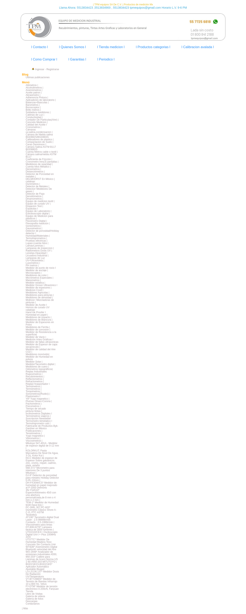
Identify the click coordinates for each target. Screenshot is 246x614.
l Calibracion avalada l (197, 47)
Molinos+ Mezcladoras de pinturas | (40, 301)
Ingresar (39, 69)
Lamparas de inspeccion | (40, 248)
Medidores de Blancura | (39, 319)
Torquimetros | (33, 391)
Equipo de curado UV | (38, 203)
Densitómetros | (34, 196)
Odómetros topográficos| (39, 369)
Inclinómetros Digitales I (39, 413)
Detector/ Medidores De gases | (39, 190)
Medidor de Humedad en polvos (39, 358)
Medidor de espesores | (39, 287)
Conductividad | (34, 117)
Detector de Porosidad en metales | (40, 175)
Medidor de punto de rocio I (41, 267)
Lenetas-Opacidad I (36, 253)
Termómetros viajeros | (38, 416)
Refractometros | (35, 381)
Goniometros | (33, 225)
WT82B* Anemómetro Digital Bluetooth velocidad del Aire (41, 548)
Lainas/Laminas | (35, 245)
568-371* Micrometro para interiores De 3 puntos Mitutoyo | (40, 470)
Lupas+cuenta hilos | (37, 243)
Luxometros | (33, 263)
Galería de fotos (34, 598)
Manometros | (33, 280)
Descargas (32, 601)
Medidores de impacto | (39, 317)
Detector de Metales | (37, 186)
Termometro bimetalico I (39, 421)
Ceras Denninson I (36, 144)
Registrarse (52, 69)
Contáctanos (33, 603)
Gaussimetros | (34, 228)
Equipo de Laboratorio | (39, 211)
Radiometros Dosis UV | (39, 250)
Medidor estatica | (35, 282)
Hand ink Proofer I (36, 312)
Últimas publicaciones (38, 77)
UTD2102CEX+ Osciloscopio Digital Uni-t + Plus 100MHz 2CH (42, 534)
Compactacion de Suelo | (39, 142)
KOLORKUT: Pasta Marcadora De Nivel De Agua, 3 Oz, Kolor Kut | (42, 453)
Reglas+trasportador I (38, 384)
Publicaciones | (34, 430)
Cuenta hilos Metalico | (38, 166)
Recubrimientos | (35, 376)
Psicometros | (33, 406)
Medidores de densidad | (39, 297)
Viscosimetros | (34, 440)
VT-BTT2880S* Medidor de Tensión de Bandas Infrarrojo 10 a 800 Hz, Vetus (41, 581)
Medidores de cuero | (37, 366)
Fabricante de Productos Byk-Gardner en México (42, 427)
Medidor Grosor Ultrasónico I (41, 285)
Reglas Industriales (36, 371)
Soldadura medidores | (38, 112)
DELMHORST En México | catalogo (40, 180)
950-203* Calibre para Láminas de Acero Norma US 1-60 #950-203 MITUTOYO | (42, 559)
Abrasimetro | (33, 95)
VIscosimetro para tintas (39, 524)
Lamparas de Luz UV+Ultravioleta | (35, 259)
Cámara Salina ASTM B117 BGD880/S (41, 148)
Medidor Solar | (34, 361)
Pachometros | (34, 403)
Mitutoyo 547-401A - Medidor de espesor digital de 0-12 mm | (42, 446)
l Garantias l (77, 59)
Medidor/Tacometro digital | (40, 364)
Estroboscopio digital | (38, 213)
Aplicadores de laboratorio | (41, 100)
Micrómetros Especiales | (39, 277)
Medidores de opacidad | (39, 164)
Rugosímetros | (34, 374)
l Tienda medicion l (111, 47)
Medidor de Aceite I (36, 305)
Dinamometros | (34, 198)
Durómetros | (33, 184)
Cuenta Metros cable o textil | (42, 151)
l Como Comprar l (44, 59)
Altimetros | (32, 85)
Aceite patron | (34, 92)
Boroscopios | (33, 107)
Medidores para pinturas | (40, 295)
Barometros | (33, 104)
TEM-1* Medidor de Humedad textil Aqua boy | (42, 503)
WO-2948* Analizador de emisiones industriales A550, (41, 553)
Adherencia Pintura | (37, 97)
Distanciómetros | (35, 171)
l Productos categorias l (153, 47)
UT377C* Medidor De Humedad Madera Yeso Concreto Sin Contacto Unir (41, 542)
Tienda (29, 591)
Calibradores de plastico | (40, 139)
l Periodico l (105, 59)
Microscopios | (33, 272)
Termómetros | (33, 386)
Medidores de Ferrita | (38, 327)
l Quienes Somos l (72, 47)
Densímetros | (33, 169)
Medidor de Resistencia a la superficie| (41, 333)
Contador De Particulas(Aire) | (42, 119)
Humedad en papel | (37, 314)
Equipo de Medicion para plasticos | (39, 217)
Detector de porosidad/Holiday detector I (42, 232)
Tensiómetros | (34, 433)
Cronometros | (33, 127)
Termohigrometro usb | (38, 423)
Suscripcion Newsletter (38, 418)
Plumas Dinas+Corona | (39, 401)
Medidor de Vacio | (36, 337)
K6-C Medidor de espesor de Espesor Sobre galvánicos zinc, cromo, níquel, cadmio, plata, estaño (41, 462)
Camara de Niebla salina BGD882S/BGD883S (39, 135)
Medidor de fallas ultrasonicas (42, 342)
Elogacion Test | (34, 206)
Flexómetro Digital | (36, 221)
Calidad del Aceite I (36, 124)
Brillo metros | (33, 109)
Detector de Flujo (35, 193)
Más (25, 608)
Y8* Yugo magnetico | (37, 398)
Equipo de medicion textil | (40, 201)
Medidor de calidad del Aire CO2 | (41, 350)
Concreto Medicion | (37, 122)
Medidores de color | (37, 275)
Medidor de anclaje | (37, 270)
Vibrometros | (33, 438)
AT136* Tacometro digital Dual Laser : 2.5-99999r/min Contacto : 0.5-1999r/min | (42, 520)
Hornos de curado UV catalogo (37, 308)
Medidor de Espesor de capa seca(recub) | (41, 345)
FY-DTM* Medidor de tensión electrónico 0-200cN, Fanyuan (42, 587)
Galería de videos (35, 596)
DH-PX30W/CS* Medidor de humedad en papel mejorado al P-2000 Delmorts (41, 485)
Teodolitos (31, 514)
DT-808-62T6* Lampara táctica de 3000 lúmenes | (40, 528)
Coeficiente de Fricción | (39, 159)
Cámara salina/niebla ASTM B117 (41, 155)
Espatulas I (32, 208)
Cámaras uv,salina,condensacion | (39, 131)
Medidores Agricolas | (37, 292)
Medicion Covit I (34, 290)
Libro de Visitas (34, 593)
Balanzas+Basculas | (37, 102)
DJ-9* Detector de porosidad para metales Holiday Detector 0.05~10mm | (42, 478)
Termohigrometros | (36, 238)
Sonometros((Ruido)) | (38, 393)
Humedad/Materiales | (38, 235)
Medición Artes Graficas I (39, 339)
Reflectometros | (35, 379)
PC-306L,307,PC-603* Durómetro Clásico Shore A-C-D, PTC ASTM (41, 510)
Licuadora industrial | (37, 255)
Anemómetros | (34, 90)
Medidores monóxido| (37, 354)
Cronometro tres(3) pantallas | (42, 161)
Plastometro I (33, 396)
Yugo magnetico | (35, 435)
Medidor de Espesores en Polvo (40, 323)
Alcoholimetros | (34, 87)
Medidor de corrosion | (38, 329)
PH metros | (32, 265)
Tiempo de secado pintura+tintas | (36, 410)
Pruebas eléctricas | (36, 240)
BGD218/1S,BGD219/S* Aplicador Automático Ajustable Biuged (39, 567)
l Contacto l (39, 47)
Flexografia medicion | (38, 223)
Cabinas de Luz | (35, 114)
